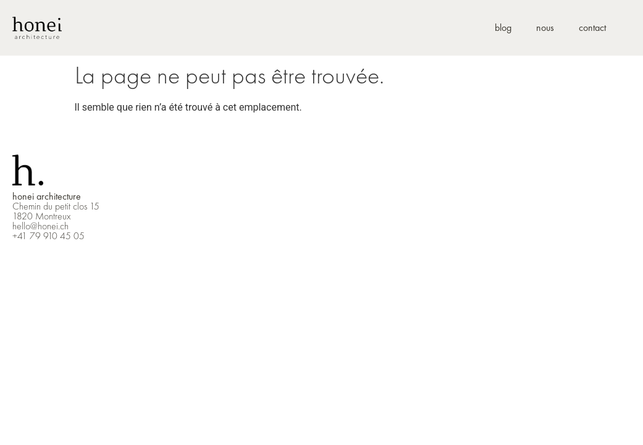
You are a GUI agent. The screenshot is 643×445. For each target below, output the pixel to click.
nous (545, 27)
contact (592, 27)
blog (503, 27)
